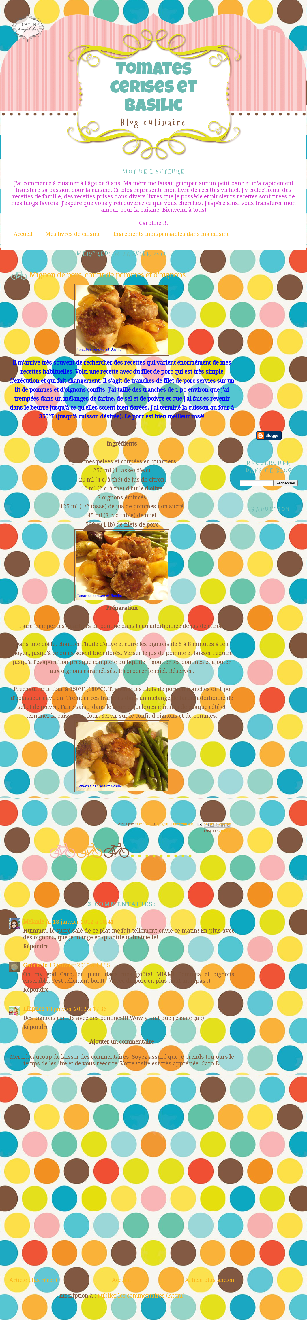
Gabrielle (35, 965)
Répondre (36, 946)
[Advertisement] (121, 1234)
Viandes (224, 831)
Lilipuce (33, 1009)
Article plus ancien (209, 1280)
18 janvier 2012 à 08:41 (83, 921)
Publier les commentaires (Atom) (141, 1295)
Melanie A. (37, 921)
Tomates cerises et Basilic (153, 89)
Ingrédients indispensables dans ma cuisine (171, 234)
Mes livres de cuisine (73, 234)
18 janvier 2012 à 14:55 (79, 965)
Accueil (23, 234)
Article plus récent (33, 1280)
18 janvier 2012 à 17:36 (76, 1009)
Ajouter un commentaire (121, 1042)
